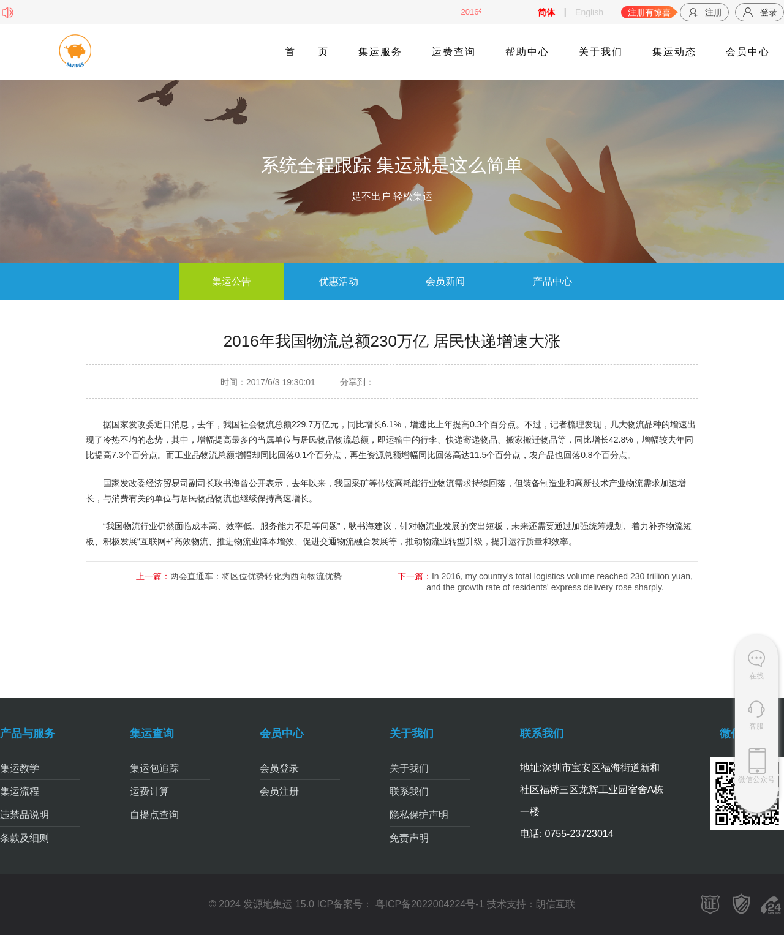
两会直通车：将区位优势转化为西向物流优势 (256, 576)
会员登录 (279, 768)
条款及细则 (24, 838)
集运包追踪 (154, 768)
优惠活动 (338, 281)
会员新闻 (445, 281)
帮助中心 (526, 52)
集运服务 (379, 52)
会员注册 (279, 791)
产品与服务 (27, 733)
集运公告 (231, 281)
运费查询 (453, 52)
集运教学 (19, 768)
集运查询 (152, 733)
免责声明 (409, 838)
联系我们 (409, 791)
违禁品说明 (24, 814)
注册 (704, 12)
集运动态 (673, 52)
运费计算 (149, 791)
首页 (306, 52)
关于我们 (600, 52)
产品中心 (552, 281)
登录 (759, 12)
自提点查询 (154, 814)
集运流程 (19, 791)
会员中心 (747, 52)
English (589, 12)
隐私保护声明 (419, 814)
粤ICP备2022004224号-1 (428, 904)
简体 (546, 12)
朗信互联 (555, 904)
